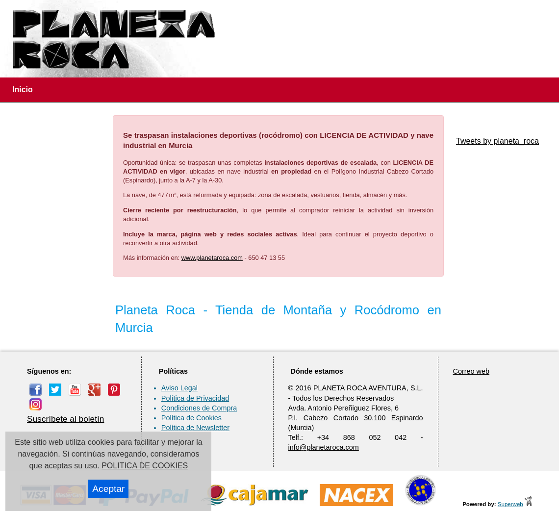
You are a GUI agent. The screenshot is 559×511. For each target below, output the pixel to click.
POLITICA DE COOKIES (145, 465)
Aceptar (108, 489)
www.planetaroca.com (212, 257)
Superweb (510, 504)
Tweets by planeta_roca (497, 141)
